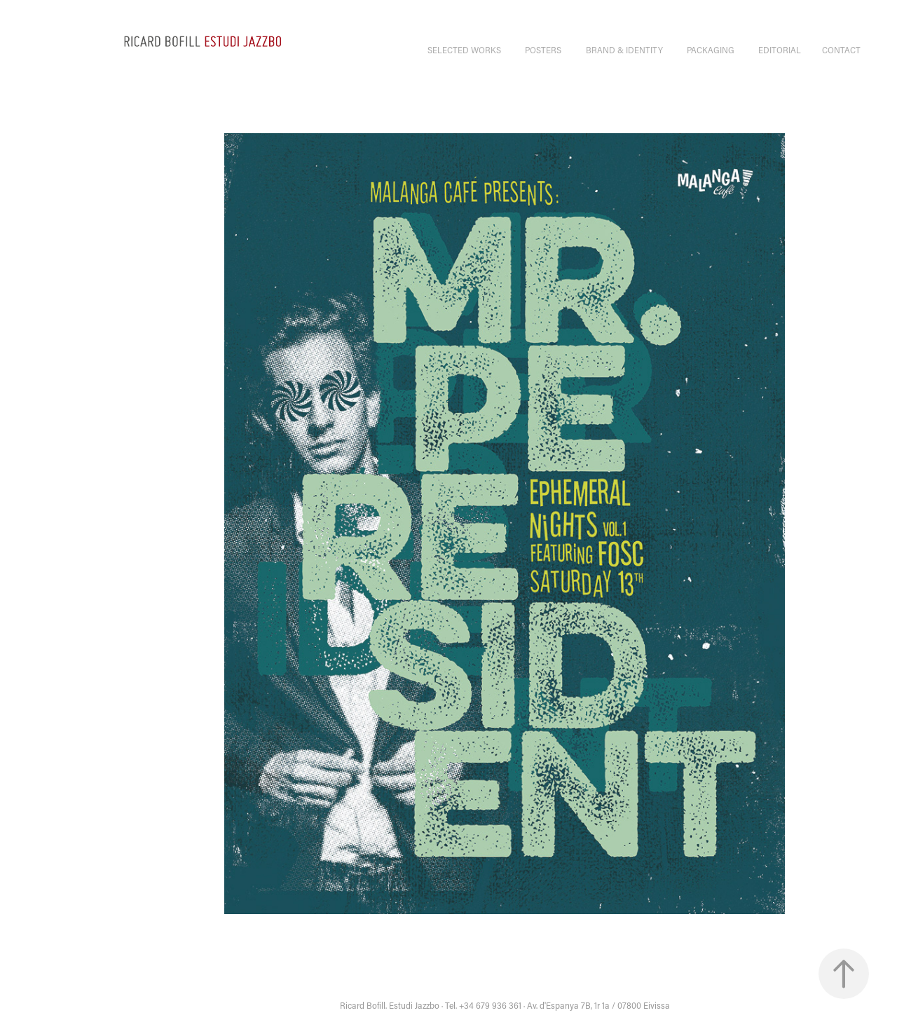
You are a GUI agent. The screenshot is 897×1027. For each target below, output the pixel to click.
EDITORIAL (779, 49)
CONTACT (841, 49)
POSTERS (543, 49)
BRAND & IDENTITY (624, 49)
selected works (464, 49)
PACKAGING (710, 49)
